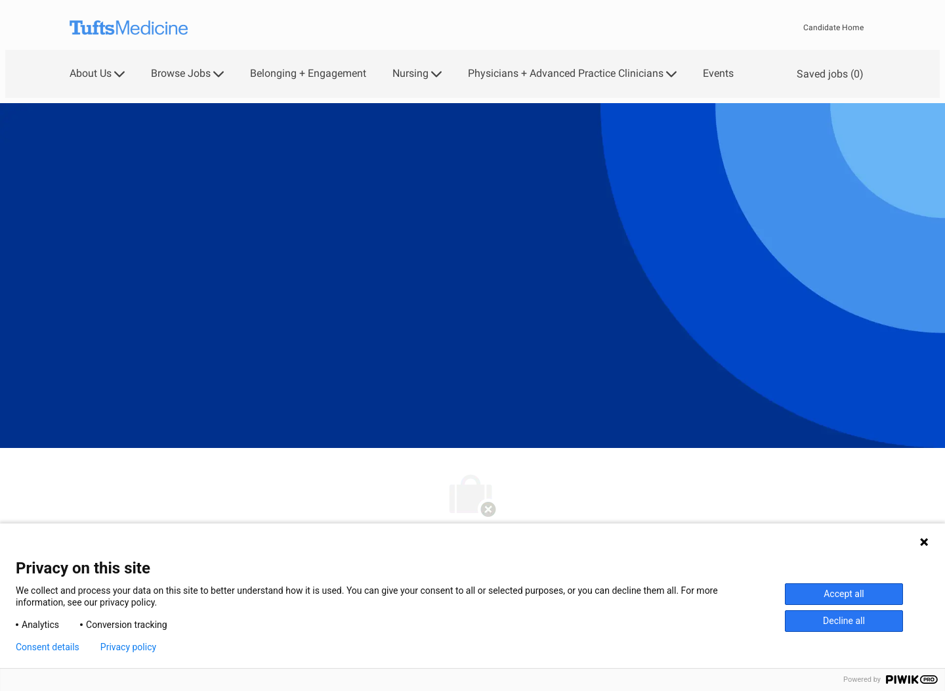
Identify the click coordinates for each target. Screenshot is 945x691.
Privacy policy (128, 647)
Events (718, 73)
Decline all (844, 620)
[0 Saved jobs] (827, 73)
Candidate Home (833, 28)
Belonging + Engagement (308, 73)
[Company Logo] (129, 27)
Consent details (47, 647)
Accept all (844, 594)
